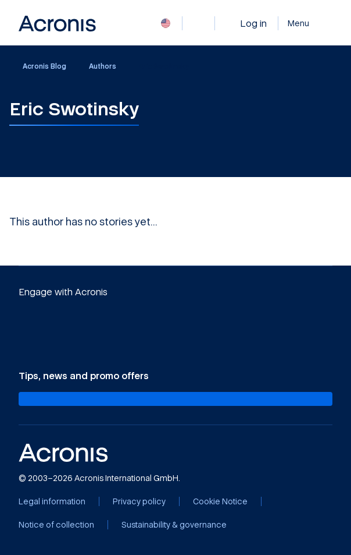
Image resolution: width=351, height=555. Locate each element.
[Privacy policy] (139, 501)
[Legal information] (52, 501)
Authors (102, 66)
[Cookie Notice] (220, 501)
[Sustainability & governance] (174, 525)
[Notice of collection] (56, 525)
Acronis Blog (38, 66)
